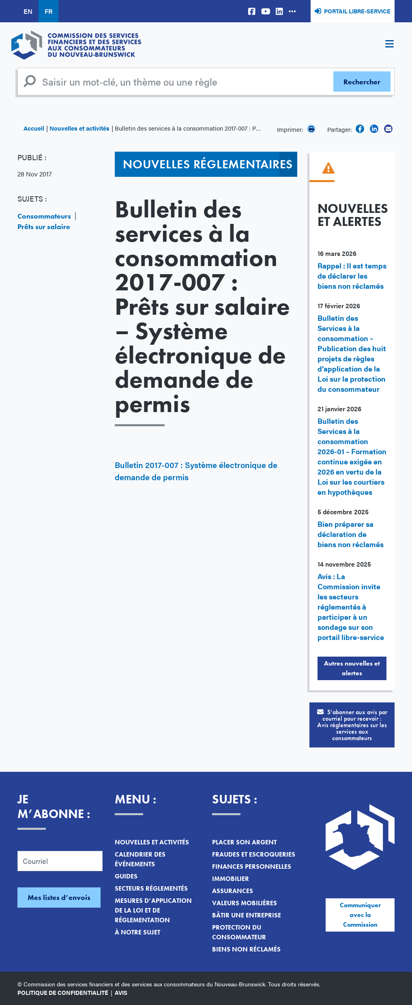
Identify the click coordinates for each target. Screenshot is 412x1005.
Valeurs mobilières (244, 903)
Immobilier (230, 878)
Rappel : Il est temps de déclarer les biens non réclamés (352, 275)
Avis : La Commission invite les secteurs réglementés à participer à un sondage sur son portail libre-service (351, 606)
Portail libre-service (357, 11)
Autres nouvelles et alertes (352, 668)
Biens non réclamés (246, 949)
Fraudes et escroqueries (253, 854)
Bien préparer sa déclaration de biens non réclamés (351, 534)
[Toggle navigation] (389, 45)
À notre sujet (137, 932)
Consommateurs (44, 216)
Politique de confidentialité (62, 992)
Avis (121, 992)
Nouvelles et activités (79, 128)
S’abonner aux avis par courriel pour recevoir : (351, 725)
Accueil (34, 128)
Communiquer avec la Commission (360, 915)
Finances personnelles (251, 866)
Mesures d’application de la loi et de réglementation (153, 910)
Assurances (232, 891)
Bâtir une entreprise (246, 915)
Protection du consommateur (239, 932)
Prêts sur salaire (43, 226)
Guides (126, 876)
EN (28, 11)
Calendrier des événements (140, 859)
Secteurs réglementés (151, 888)
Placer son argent (244, 842)
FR (48, 11)
